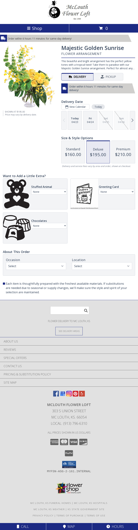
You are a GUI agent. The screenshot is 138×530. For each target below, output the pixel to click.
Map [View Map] (69, 526)
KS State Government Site (86, 509)
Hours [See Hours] (115, 526)
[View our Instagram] (69, 395)
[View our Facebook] (56, 395)
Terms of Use (96, 515)
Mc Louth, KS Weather (49, 509)
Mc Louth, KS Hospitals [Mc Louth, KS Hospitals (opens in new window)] (91, 503)
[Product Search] (69, 310)
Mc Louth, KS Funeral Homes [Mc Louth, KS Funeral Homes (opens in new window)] (50, 503)
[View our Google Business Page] (62, 395)
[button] (69, 464)
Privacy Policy (43, 515)
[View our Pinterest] (75, 395)
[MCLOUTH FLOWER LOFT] (69, 18)
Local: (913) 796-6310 (69, 423)
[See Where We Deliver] (69, 331)
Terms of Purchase (70, 515)
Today (98, 106)
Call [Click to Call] (23, 526)
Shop (34, 28)
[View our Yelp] (82, 395)
